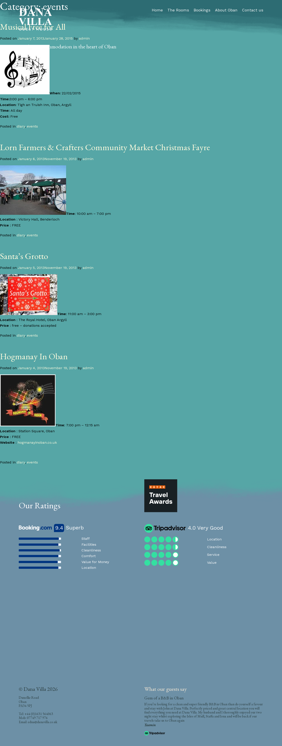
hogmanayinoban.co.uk (37, 442)
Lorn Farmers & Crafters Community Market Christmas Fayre (105, 147)
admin (88, 159)
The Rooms (178, 10)
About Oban (226, 10)
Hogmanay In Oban (34, 356)
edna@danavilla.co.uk (42, 722)
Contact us (252, 10)
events (32, 126)
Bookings (202, 10)
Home (157, 10)
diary (21, 126)
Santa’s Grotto (24, 256)
